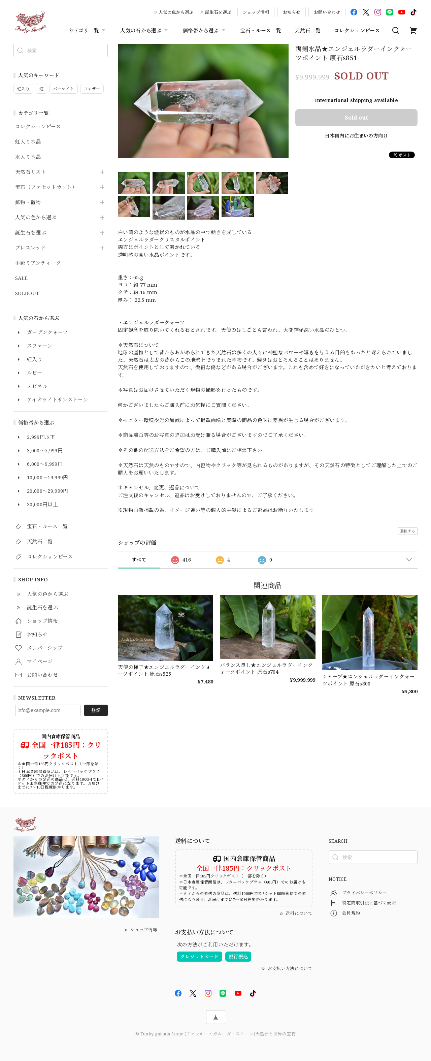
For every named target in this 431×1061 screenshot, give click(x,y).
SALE (21, 278)
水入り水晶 (28, 157)
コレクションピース (357, 30)
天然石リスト (30, 172)
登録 (96, 710)
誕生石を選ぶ (218, 12)
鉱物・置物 (28, 202)
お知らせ (291, 12)
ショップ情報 (256, 12)
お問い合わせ (327, 12)
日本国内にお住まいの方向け (356, 135)
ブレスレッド (30, 248)
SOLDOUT (27, 293)
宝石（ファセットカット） (46, 187)
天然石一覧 (308, 30)
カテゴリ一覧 (87, 30)
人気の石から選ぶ (144, 30)
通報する (407, 531)
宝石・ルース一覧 (260, 30)
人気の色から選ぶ (176, 12)
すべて (139, 559)
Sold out (356, 117)
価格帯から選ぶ (205, 30)
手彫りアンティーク (38, 263)
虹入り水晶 (28, 142)
